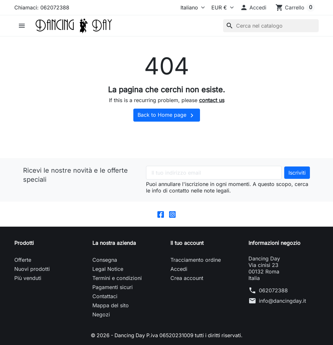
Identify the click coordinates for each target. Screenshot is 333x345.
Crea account (186, 278)
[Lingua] (191, 7)
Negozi (101, 314)
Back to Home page (167, 115)
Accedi (178, 269)
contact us (211, 100)
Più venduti (27, 278)
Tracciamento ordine (195, 260)
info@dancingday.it (282, 301)
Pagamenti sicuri (112, 287)
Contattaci (104, 296)
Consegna (104, 260)
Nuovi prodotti (32, 269)
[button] (253, 7)
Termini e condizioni (117, 278)
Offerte (22, 260)
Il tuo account (187, 243)
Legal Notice (107, 269)
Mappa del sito (110, 305)
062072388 (273, 290)
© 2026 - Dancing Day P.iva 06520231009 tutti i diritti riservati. (166, 335)
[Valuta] (221, 7)
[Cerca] (271, 25)
